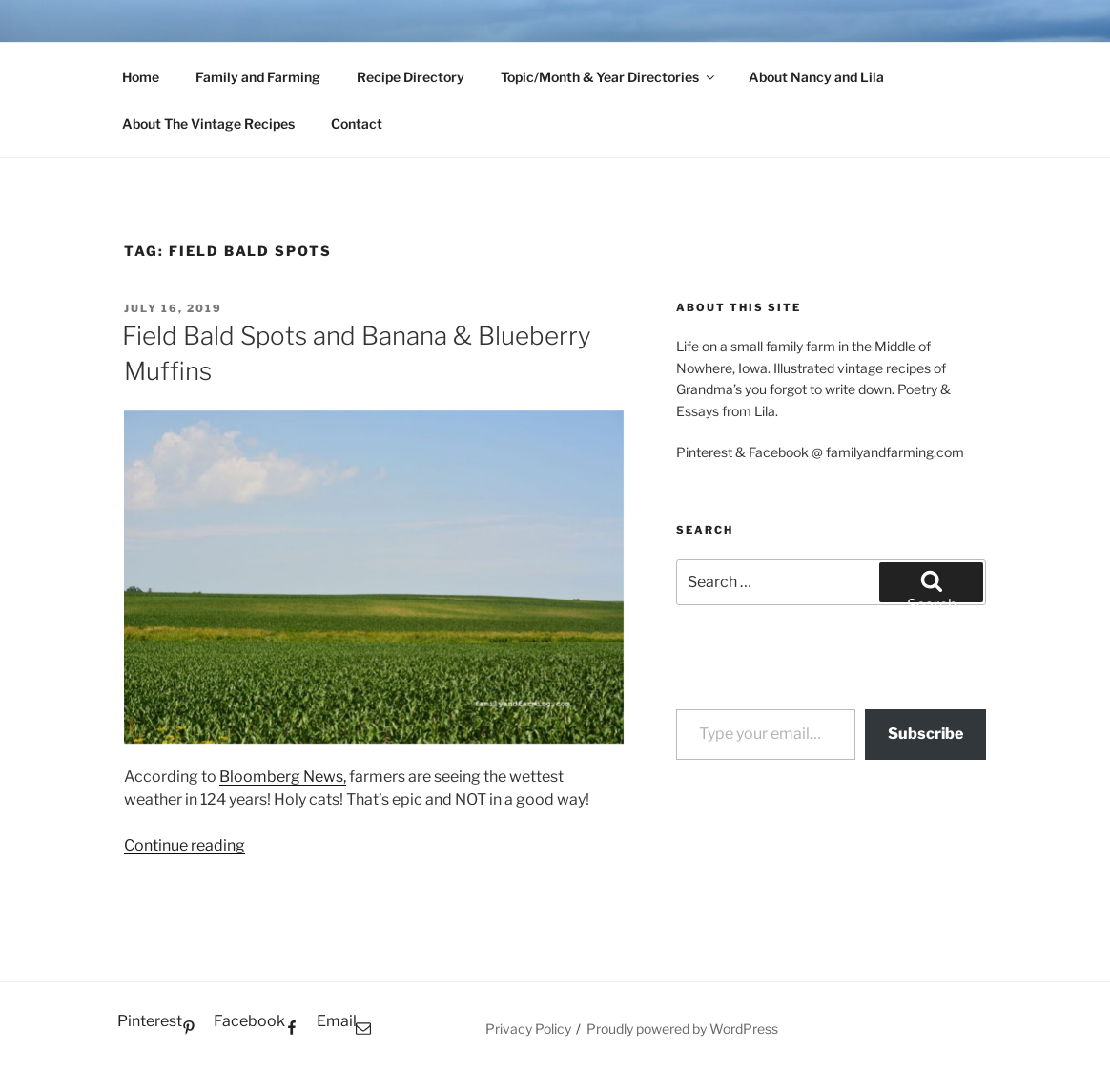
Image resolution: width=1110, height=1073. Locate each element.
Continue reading (184, 845)
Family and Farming (257, 77)
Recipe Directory (410, 77)
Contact (356, 124)
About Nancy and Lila (816, 77)
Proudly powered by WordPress (682, 1028)
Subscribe (925, 734)
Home (140, 77)
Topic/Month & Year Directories (609, 77)
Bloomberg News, (282, 777)
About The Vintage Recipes (208, 124)
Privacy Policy (528, 1028)
